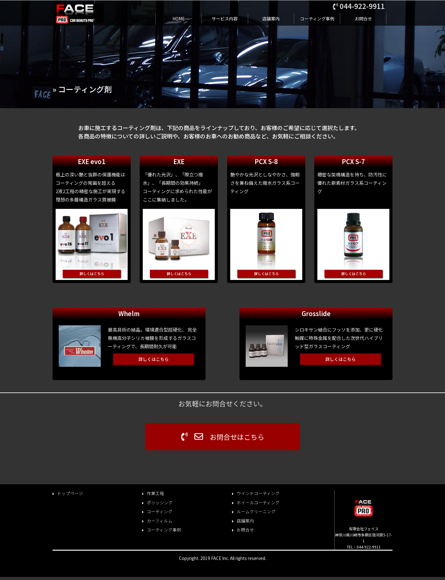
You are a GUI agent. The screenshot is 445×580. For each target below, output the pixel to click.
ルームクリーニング (256, 511)
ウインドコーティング (258, 493)
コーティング (159, 511)
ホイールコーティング (258, 503)
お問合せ (363, 18)
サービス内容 (225, 18)
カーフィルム (159, 521)
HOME (178, 18)
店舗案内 (271, 18)
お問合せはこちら (222, 437)
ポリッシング (160, 503)
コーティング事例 (317, 18)
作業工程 (155, 493)
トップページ (70, 493)
